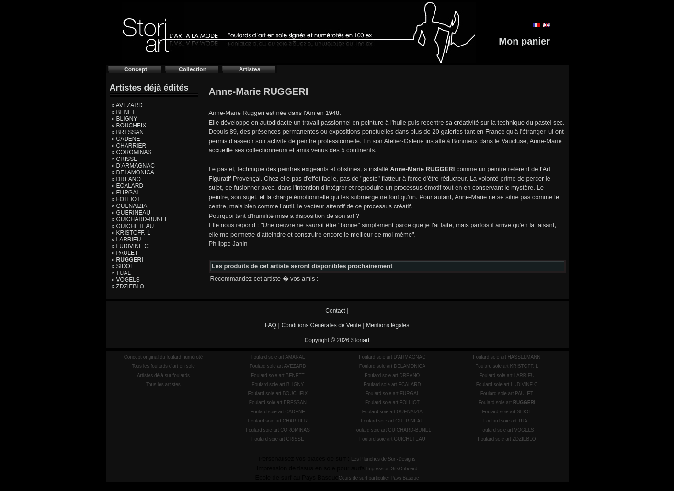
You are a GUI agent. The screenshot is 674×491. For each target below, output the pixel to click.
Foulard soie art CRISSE (277, 439)
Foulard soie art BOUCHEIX (278, 393)
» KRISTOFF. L (131, 232)
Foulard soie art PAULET (506, 393)
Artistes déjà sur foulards (163, 375)
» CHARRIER (129, 145)
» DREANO (126, 179)
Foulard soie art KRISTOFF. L (506, 366)
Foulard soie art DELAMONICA (392, 366)
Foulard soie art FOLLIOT (392, 402)
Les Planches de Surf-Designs (383, 459)
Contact (335, 311)
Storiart (360, 340)
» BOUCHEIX (129, 125)
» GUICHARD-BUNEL (140, 219)
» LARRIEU (126, 239)
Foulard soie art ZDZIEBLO (507, 439)
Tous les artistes (163, 384)
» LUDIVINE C (130, 246)
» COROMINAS (132, 152)
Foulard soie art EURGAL (392, 393)
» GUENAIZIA (130, 206)
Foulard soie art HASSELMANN (506, 357)
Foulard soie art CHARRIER (278, 420)
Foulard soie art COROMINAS (278, 430)
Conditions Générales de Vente (321, 325)
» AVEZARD (127, 105)
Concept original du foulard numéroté (163, 357)
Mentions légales (387, 325)
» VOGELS (126, 279)
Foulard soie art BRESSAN (278, 402)
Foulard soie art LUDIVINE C (506, 384)
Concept (135, 69)
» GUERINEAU (131, 212)
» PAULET (125, 253)
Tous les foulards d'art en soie (163, 366)
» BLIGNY (124, 118)
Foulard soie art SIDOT (507, 411)
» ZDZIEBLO (128, 286)
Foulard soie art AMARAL (278, 357)
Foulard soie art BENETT (278, 375)
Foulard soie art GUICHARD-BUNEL (392, 430)
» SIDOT (123, 266)
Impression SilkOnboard (392, 468)
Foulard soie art (506, 402)
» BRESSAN (128, 132)
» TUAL (121, 273)
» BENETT (125, 112)
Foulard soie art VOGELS (507, 430)
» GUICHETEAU (133, 226)
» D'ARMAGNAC (133, 165)
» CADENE (126, 139)
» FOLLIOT (126, 199)
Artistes (250, 69)
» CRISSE (125, 159)
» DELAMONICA (133, 172)
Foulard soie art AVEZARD (278, 366)
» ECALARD (128, 186)
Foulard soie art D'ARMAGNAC (392, 357)
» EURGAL (126, 192)
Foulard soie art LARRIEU (507, 375)
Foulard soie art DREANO (392, 375)
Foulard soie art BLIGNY (277, 384)
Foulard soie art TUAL (506, 420)
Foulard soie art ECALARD (392, 384)
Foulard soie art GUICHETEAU (392, 439)
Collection (192, 69)
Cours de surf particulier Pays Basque (379, 477)
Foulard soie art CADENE (278, 411)
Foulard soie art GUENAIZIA (392, 411)
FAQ (270, 325)
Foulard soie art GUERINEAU (392, 420)
